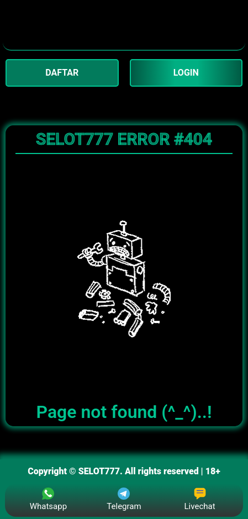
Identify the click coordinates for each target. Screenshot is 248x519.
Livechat (199, 499)
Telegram (124, 499)
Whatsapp (48, 499)
